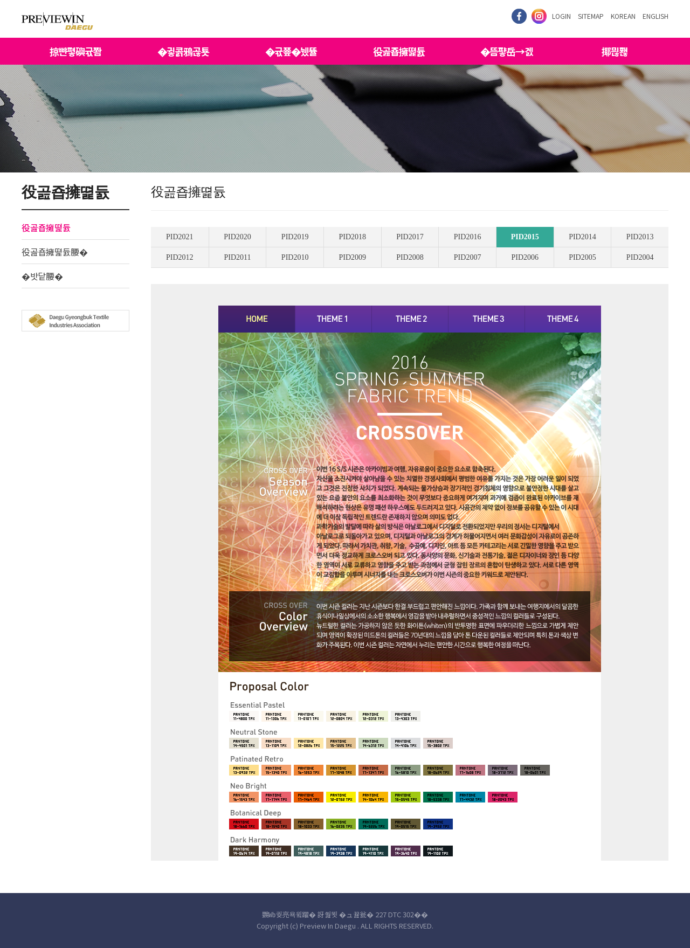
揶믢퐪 (614, 51)
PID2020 (237, 237)
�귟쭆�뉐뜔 (291, 51)
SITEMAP (591, 15)
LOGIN (561, 15)
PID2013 (640, 237)
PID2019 (295, 237)
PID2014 (582, 237)
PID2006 (525, 257)
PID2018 (353, 237)
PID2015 (525, 237)
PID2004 (640, 257)
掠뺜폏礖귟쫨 (75, 51)
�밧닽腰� (42, 275)
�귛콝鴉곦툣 (183, 51)
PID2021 (180, 237)
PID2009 (353, 257)
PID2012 (180, 257)
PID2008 (410, 257)
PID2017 (410, 237)
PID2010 (295, 257)
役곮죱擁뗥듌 (399, 51)
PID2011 (237, 257)
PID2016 (467, 237)
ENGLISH (655, 15)
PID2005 (582, 257)
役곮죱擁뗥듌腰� (55, 251)
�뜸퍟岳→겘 (506, 51)
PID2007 (467, 257)
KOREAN (623, 15)
